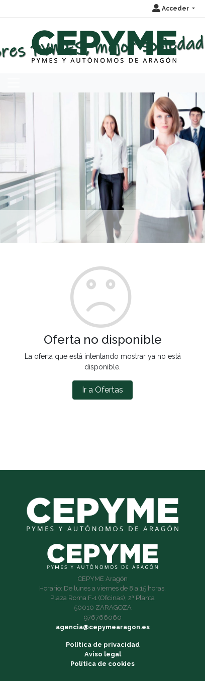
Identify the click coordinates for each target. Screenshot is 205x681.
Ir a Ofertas (102, 390)
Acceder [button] (171, 8)
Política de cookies (102, 663)
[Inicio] (102, 42)
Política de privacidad (103, 644)
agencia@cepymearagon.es (103, 627)
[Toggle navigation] (13, 82)
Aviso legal (102, 654)
